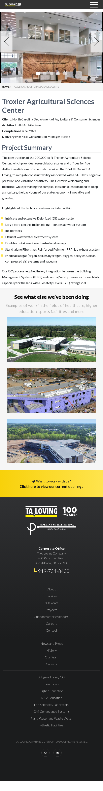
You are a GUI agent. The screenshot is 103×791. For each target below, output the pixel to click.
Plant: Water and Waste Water (52, 718)
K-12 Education (51, 698)
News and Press (51, 643)
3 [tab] (51, 73)
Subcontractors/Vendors (51, 616)
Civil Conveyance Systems (52, 711)
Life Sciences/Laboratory (51, 704)
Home (5, 86)
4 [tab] (58, 73)
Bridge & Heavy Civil (52, 677)
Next (97, 41)
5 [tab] (65, 73)
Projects (51, 610)
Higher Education (51, 691)
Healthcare (51, 684)
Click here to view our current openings (51, 486)
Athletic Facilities (51, 725)
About (51, 589)
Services (52, 596)
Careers (51, 623)
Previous (6, 41)
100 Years (51, 603)
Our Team (51, 657)
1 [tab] (38, 73)
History (51, 650)
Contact (51, 630)
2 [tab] (44, 73)
